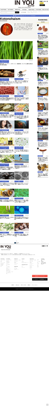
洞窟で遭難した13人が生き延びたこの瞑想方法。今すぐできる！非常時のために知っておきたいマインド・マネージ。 (43, 83)
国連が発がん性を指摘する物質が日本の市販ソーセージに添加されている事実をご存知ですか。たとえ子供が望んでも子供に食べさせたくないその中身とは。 (43, 159)
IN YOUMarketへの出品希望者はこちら (42, 5)
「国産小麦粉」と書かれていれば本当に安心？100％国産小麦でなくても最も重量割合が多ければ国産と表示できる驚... (7, 115)
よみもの (40, 80)
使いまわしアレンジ (32, 265)
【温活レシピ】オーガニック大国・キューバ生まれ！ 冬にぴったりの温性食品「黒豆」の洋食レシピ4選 (21, 81)
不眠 (6, 265)
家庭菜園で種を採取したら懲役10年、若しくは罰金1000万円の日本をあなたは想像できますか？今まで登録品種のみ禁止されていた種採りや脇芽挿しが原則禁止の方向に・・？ (43, 53)
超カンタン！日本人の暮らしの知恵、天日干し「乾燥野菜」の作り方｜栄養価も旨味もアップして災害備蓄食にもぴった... (21, 117)
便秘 (6, 273)
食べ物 (40, 33)
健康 (19, 181)
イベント (23, 265)
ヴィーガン (15, 264)
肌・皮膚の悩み (7, 262)
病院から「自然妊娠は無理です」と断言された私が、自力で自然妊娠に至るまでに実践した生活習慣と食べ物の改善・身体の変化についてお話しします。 (43, 37)
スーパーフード (4, 198)
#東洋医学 (28, 12)
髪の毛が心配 (4, 130)
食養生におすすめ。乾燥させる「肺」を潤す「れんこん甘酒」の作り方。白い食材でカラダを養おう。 (43, 99)
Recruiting (42, 261)
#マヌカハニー (36, 12)
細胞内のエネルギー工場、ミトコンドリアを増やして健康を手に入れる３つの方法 (21, 184)
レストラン (15, 267)
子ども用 (31, 266)
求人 (22, 266)
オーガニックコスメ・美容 (4, 148)
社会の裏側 (2, 265)
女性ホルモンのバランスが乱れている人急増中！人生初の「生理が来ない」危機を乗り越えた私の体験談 (21, 98)
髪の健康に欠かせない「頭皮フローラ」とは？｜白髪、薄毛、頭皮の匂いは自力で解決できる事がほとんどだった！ (7, 132)
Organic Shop (16, 266)
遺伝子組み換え (2, 263)
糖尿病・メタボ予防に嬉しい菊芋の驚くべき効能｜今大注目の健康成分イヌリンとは (7, 201)
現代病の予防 (4, 215)
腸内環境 (18, 164)
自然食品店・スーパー (16, 269)
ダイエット (7, 263)
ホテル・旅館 (15, 268)
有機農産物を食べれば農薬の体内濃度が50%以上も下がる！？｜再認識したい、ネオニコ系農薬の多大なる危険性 (7, 168)
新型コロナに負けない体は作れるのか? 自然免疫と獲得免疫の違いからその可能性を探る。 (21, 218)
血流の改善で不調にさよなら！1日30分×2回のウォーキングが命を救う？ (7, 218)
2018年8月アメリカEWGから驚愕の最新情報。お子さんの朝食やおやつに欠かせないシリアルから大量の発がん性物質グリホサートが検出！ (43, 114)
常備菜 (38, 259)
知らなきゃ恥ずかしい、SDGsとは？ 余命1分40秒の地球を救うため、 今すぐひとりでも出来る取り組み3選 (21, 132)
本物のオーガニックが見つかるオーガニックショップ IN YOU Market (24, 15)
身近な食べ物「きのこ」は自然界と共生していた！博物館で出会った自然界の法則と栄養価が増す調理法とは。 (43, 175)
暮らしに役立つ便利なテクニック (4, 62)
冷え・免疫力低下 (8, 264)
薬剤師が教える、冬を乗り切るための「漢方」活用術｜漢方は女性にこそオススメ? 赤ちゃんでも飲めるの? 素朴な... (7, 82)
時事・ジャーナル (19, 215)
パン (37, 260)
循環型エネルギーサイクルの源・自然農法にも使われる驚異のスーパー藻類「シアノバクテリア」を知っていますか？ (21, 201)
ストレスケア (4, 181)
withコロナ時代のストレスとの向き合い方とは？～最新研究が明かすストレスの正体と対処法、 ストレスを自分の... (7, 184)
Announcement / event (24, 264)
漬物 (37, 262)
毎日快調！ (4, 232)
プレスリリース (23, 267)
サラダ (38, 264)
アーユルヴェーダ (16, 263)
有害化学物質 (2, 264)
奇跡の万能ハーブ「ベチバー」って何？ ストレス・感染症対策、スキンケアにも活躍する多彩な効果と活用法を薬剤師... (16, 65)
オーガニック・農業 (4, 165)
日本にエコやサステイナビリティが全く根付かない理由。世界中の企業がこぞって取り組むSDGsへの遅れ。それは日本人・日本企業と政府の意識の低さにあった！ (43, 144)
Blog (41, 260)
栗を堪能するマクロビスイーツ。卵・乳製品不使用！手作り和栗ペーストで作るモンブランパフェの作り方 (43, 69)
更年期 (19, 232)
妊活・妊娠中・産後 (8, 272)
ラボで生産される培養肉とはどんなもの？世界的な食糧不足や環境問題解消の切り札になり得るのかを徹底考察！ (7, 98)
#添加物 (32, 12)
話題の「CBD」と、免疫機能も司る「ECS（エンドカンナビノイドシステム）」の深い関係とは (7, 235)
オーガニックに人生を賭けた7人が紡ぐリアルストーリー (43, 263)
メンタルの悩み (7, 266)
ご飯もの (38, 263)
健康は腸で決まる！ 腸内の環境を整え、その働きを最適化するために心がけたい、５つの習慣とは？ (21, 167)
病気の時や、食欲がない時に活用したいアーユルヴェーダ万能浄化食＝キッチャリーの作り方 (43, 129)
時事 (19, 130)
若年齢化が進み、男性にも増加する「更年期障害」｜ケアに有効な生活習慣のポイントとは (21, 235)
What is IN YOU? (43, 259)
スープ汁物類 (38, 261)
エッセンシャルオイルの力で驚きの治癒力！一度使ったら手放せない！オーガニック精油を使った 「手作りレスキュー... (7, 151)
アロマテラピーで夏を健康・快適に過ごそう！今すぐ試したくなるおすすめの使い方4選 (21, 151)
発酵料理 (15, 262)
